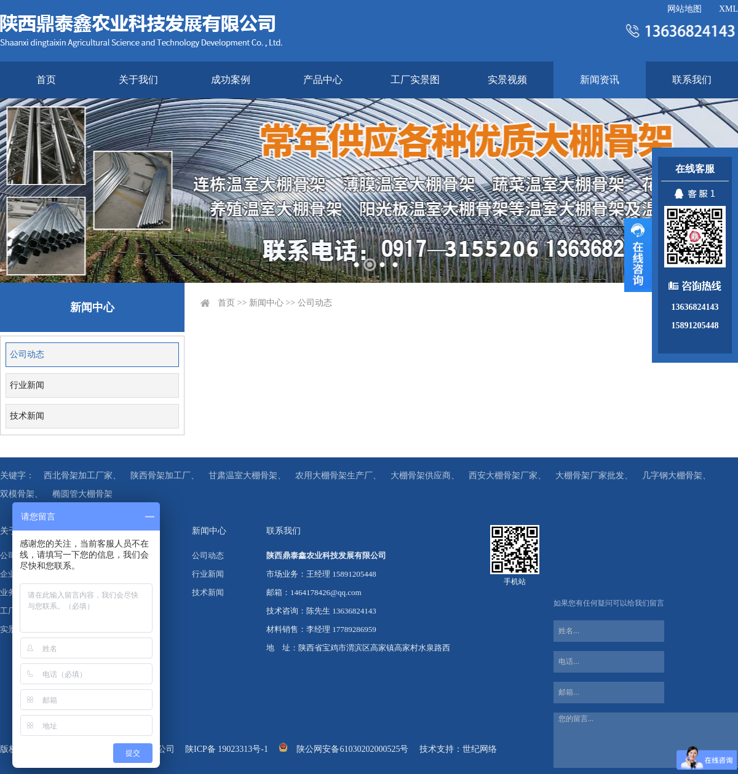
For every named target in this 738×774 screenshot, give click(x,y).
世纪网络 (479, 749)
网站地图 (684, 9)
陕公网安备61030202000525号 (352, 749)
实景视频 (507, 79)
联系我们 (692, 79)
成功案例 (230, 79)
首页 (46, 79)
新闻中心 (266, 302)
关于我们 (138, 79)
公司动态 (27, 354)
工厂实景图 (415, 79)
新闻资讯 (599, 79)
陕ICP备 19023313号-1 (226, 749)
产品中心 (323, 79)
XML (728, 9)
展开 (638, 255)
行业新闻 (27, 385)
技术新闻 (27, 416)
